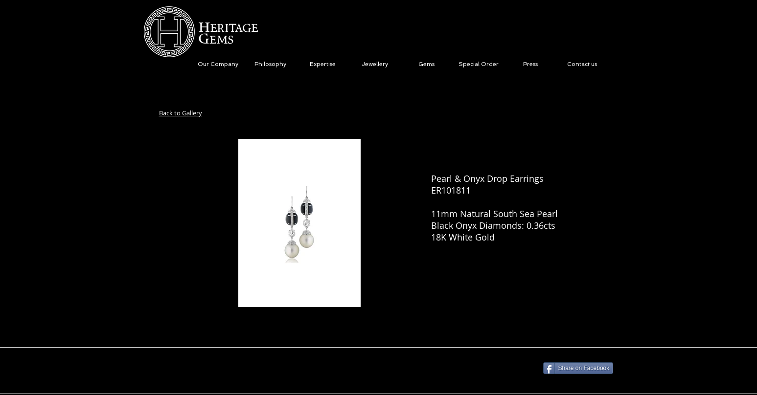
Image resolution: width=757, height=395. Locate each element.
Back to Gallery (180, 113)
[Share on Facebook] (578, 368)
